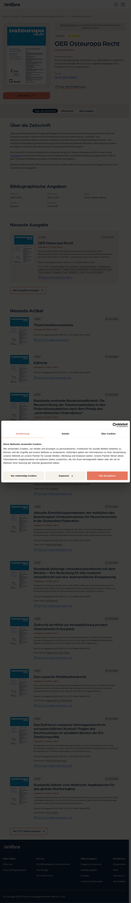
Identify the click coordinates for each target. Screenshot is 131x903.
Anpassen (66, 475)
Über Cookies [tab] (108, 433)
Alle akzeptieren (107, 475)
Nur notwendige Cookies (24, 475)
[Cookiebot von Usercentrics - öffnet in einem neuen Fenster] (115, 425)
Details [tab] (65, 433)
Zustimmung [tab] (22, 433)
